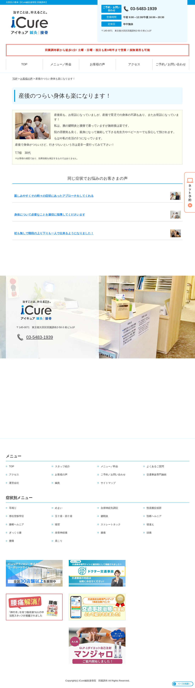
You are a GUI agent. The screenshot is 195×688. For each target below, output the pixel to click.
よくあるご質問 (155, 466)
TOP (24, 64)
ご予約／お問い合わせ (171, 64)
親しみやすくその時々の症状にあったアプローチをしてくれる (54, 195)
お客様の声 (97, 64)
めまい (58, 507)
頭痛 (149, 532)
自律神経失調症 (109, 507)
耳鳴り (12, 507)
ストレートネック (111, 524)
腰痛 (11, 540)
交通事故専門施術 (156, 474)
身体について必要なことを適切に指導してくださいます (49, 214)
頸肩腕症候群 (154, 507)
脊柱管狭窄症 (16, 516)
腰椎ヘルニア (16, 524)
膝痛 (103, 532)
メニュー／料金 (60, 64)
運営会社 (14, 482)
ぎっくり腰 (15, 532)
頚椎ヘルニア (154, 516)
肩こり (58, 540)
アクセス (134, 64)
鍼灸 (57, 482)
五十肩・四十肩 (63, 516)
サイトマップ (108, 482)
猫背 (57, 524)
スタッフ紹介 (62, 466)
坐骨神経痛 (61, 532)
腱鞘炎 (104, 516)
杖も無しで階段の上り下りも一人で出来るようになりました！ (54, 233)
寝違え (150, 524)
